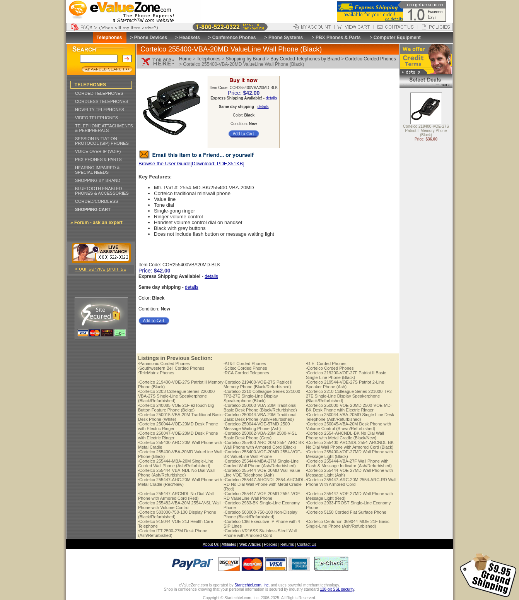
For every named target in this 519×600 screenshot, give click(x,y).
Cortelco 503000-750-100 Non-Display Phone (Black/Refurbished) (260, 514)
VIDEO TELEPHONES (96, 117)
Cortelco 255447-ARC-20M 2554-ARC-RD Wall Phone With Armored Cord (351, 482)
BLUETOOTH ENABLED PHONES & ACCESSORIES (102, 190)
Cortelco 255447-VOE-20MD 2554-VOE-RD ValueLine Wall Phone (263, 496)
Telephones (208, 59)
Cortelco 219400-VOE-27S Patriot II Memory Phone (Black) (426, 131)
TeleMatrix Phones (156, 372)
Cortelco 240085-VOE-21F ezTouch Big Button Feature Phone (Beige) (176, 407)
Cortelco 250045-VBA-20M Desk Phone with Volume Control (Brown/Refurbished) (348, 426)
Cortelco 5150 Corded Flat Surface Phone (346, 512)
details (271, 98)
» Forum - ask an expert (96, 222)
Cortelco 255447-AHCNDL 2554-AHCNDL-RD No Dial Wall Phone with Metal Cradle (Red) (265, 484)
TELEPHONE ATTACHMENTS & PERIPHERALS (104, 128)
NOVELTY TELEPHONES (99, 109)
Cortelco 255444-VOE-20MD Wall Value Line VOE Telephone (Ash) (262, 472)
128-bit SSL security (337, 589)
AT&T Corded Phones (245, 363)
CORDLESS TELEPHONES (101, 101)
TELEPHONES (90, 84)
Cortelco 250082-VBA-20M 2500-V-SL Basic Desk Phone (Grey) (260, 435)
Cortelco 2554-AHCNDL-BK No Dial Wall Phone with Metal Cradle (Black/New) (345, 435)
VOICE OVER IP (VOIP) (98, 151)
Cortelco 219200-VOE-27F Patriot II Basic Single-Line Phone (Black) (346, 375)
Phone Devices (150, 37)
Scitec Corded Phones (245, 368)
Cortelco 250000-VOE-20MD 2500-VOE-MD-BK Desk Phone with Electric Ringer (349, 407)
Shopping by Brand (245, 59)
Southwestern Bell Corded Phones (171, 368)
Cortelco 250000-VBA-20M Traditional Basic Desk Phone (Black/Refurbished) (260, 407)
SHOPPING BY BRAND (97, 180)
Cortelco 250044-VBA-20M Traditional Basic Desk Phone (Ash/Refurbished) (260, 417)
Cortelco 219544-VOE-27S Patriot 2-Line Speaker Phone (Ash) (345, 384)
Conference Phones (234, 37)
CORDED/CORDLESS (96, 201)
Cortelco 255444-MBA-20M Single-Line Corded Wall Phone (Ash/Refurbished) (175, 463)
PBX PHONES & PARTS (98, 159)
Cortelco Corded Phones (370, 59)
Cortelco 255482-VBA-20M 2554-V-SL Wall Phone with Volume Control (179, 505)
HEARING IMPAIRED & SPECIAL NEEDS (97, 170)
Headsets (189, 37)
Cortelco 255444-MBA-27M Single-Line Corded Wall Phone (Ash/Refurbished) (261, 463)
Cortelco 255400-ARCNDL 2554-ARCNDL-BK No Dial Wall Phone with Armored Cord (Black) (350, 444)
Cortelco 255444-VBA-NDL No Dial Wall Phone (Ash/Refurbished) (176, 472)
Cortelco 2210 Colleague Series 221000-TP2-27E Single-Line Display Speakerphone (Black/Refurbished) (349, 396)
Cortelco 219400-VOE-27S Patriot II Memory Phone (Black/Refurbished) (258, 384)
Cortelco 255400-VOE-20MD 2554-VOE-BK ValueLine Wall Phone (263, 454)
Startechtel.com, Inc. (252, 585)
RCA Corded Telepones (246, 372)
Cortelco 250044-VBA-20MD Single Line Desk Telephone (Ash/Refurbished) (350, 417)
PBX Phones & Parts (338, 37)
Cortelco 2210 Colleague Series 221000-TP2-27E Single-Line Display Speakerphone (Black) (263, 396)
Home (185, 59)
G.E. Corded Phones (326, 363)
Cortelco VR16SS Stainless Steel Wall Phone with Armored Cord (260, 533)
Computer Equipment (397, 37)
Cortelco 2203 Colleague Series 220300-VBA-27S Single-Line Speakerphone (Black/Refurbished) (177, 396)
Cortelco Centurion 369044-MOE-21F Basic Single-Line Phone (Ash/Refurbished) (347, 523)
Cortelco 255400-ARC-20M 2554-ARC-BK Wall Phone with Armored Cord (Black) (264, 444)
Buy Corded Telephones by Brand (305, 59)
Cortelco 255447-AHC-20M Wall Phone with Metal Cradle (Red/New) (180, 482)
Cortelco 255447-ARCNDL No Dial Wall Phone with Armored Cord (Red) (175, 496)
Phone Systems (285, 37)
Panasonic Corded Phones (164, 363)
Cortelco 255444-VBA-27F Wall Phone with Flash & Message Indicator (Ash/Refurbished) (349, 463)
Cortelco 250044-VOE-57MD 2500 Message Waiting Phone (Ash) (257, 426)
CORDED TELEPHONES (99, 93)
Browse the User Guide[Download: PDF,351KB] (191, 163)
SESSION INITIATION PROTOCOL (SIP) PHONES (102, 141)
